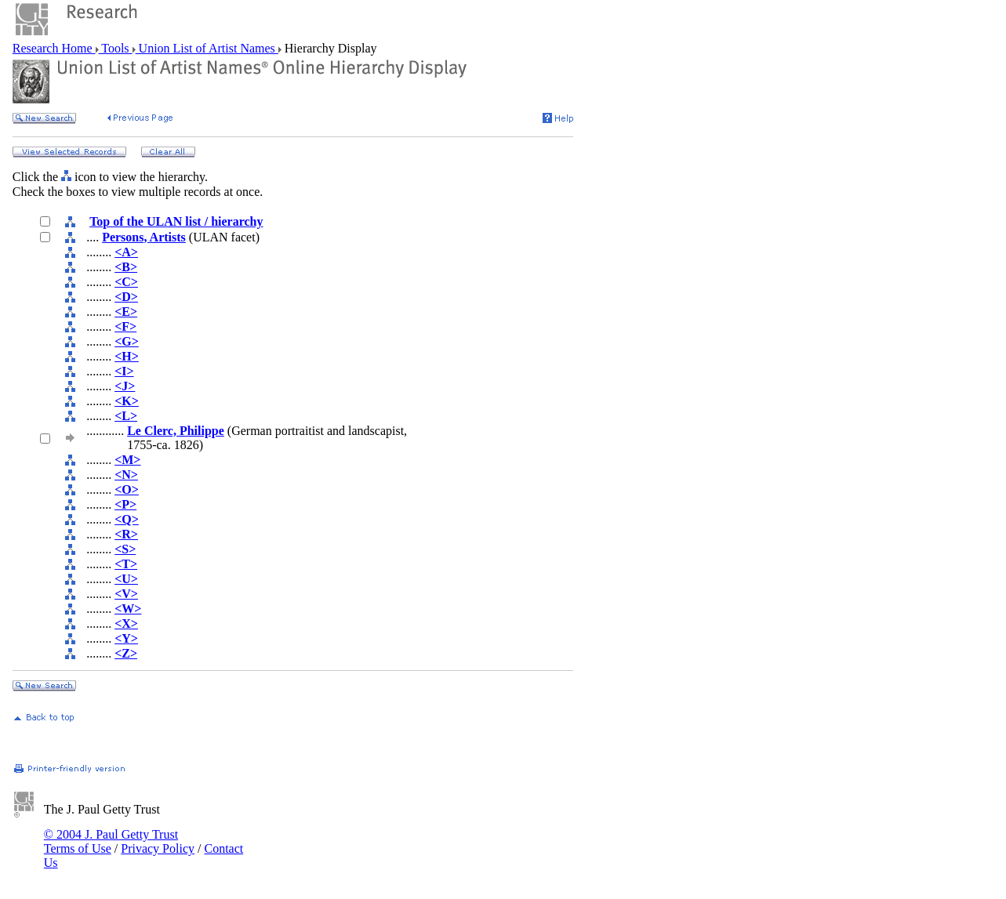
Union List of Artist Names (207, 48)
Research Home (54, 48)
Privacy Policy (157, 848)
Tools (116, 48)
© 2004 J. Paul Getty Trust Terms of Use (111, 841)
